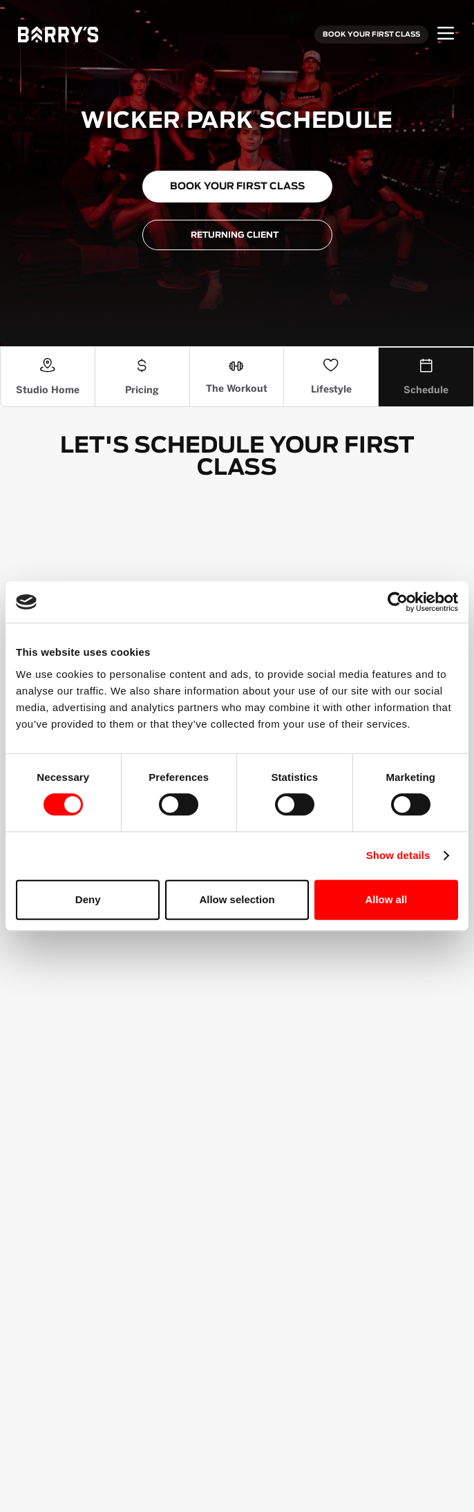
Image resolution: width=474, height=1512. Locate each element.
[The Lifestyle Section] (331, 377)
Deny (88, 899)
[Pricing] (142, 377)
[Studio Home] (48, 376)
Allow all (386, 899)
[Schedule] (426, 377)
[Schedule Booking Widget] (237, 572)
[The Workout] (237, 376)
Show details (398, 855)
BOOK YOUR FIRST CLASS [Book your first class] (371, 34)
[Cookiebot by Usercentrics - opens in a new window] (397, 602)
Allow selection (236, 899)
